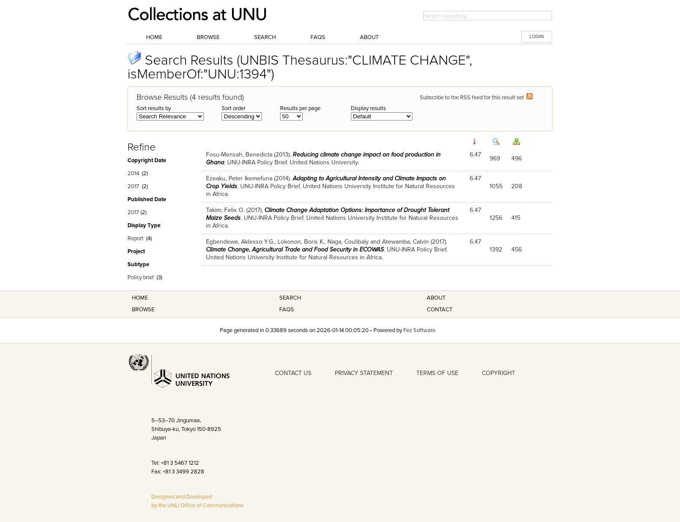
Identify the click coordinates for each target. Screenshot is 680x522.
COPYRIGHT (498, 373)
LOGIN (537, 36)
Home (154, 37)
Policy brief (141, 277)
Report (136, 238)
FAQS (286, 309)
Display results (368, 108)
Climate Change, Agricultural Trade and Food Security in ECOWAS (295, 249)
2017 (133, 186)
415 (515, 218)
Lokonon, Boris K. (301, 241)
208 (516, 186)
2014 (133, 173)
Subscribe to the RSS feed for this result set (476, 97)
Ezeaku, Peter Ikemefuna (239, 178)
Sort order (233, 108)
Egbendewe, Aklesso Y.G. (240, 241)
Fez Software (419, 330)
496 (516, 158)
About (369, 37)
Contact (439, 309)
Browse (208, 37)
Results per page (300, 108)
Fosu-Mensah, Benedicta (239, 154)
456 (516, 249)
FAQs (318, 37)
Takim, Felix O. (225, 210)
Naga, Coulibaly (348, 241)
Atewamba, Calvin (405, 241)
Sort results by (154, 108)
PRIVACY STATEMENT (364, 373)
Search (265, 37)
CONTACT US (293, 373)
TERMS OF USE (437, 373)
